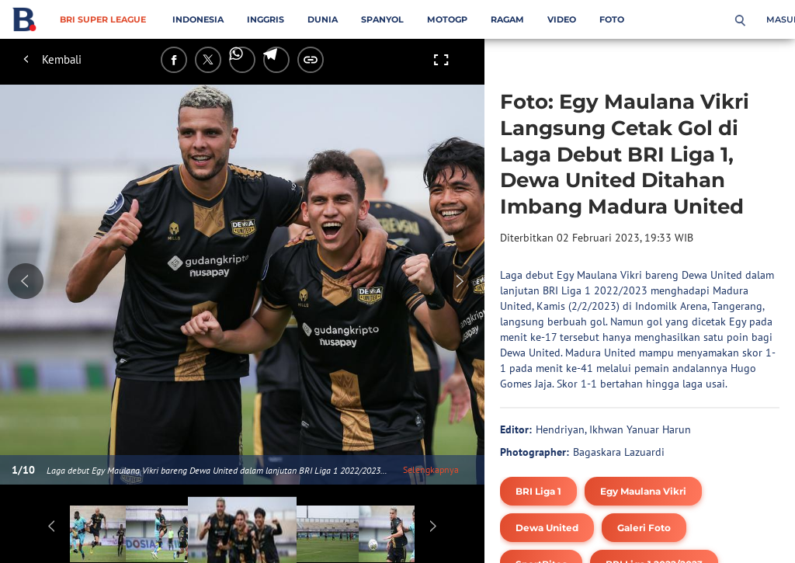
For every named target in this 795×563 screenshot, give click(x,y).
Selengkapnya (431, 469)
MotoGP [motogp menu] (447, 19)
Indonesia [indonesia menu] (198, 19)
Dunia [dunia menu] (322, 19)
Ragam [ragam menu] (507, 19)
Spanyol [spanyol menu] (382, 19)
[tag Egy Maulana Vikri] (643, 491)
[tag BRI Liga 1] (538, 491)
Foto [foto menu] (611, 19)
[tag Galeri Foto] (644, 527)
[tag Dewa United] (547, 527)
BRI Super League (103, 19)
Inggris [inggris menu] (265, 19)
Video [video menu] (561, 19)
